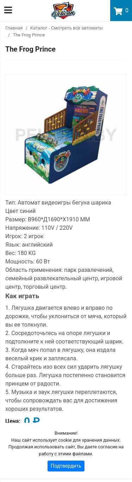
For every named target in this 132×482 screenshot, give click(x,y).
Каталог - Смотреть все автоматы (66, 28)
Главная (14, 28)
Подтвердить (66, 466)
